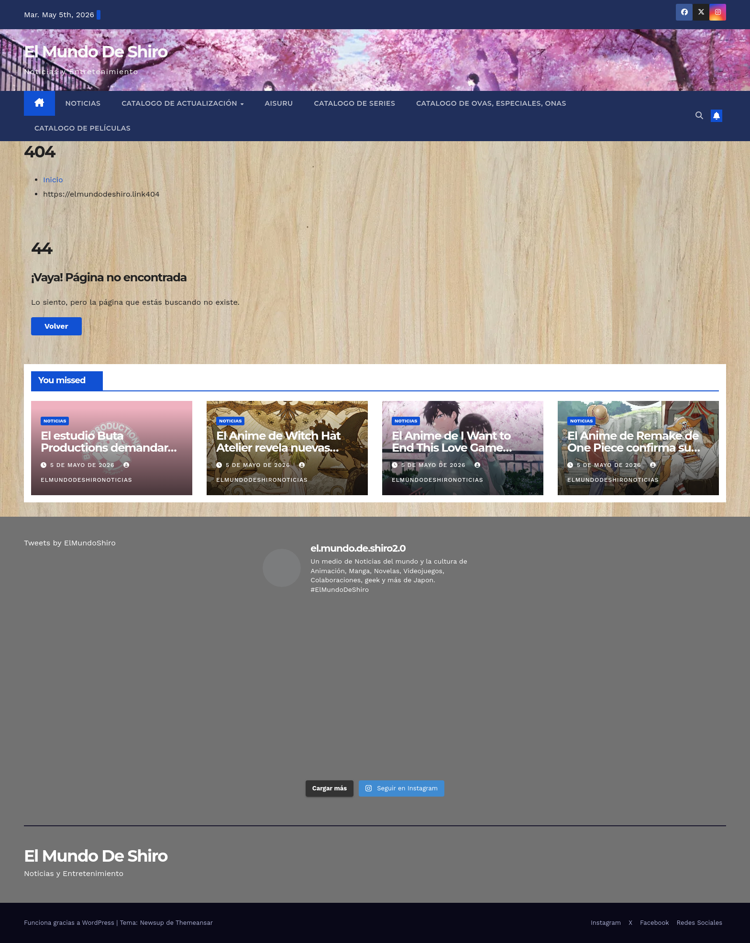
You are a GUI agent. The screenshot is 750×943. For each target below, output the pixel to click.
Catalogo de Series (355, 103)
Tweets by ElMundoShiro (70, 542)
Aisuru (279, 103)
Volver (56, 326)
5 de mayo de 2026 (83, 465)
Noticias (83, 103)
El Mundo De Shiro (95, 52)
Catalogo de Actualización (180, 103)
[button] (699, 115)
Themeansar (194, 922)
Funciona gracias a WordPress (70, 922)
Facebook (654, 922)
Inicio (53, 179)
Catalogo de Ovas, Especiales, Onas (491, 103)
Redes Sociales (699, 922)
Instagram (606, 922)
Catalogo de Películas (82, 128)
